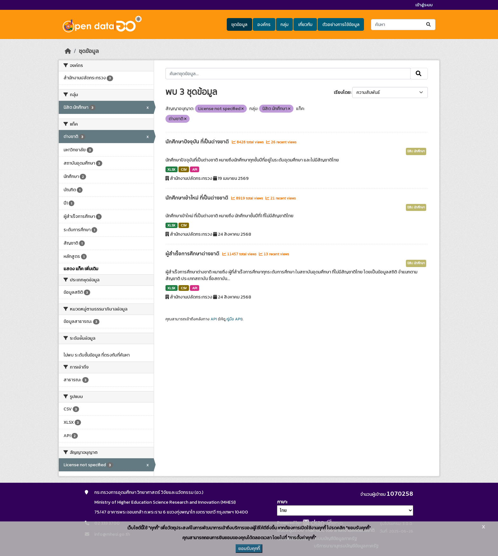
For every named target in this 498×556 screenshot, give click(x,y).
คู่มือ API (233, 319)
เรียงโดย (342, 92)
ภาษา (281, 502)
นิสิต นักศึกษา (416, 151)
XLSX (171, 169)
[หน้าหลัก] (68, 51)
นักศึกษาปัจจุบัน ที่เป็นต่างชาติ (197, 142)
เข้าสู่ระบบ (424, 5)
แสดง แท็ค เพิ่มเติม (81, 268)
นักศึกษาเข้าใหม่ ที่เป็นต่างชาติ (197, 198)
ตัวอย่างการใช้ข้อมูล (341, 24)
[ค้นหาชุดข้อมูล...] (403, 24)
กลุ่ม (284, 24)
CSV (184, 169)
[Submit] (429, 24)
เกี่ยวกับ (305, 24)
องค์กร (264, 24)
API (194, 169)
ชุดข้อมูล (239, 24)
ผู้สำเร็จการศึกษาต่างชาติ (193, 254)
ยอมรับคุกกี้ (249, 548)
